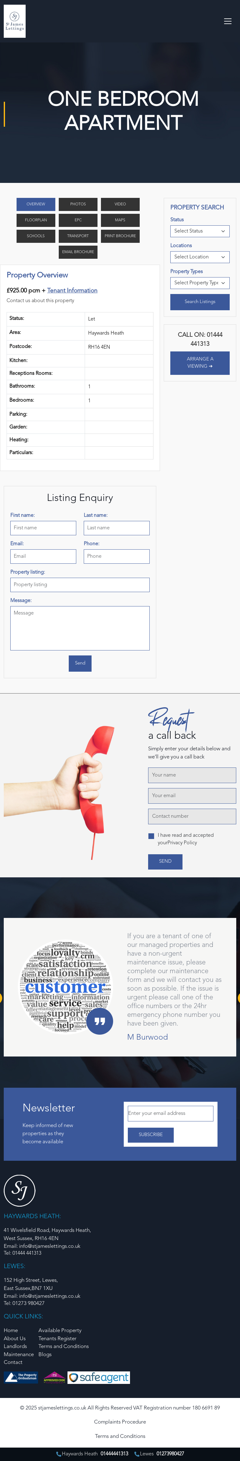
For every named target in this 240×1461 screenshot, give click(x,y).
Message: (21, 600)
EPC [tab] (78, 220)
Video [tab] (120, 204)
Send (80, 663)
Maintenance (19, 1354)
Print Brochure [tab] (120, 236)
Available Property (60, 1330)
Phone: (91, 544)
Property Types (186, 271)
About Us (15, 1338)
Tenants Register (57, 1338)
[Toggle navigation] (227, 21)
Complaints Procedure (120, 1422)
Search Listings (200, 302)
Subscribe (151, 1135)
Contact (13, 1362)
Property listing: (27, 572)
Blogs (45, 1354)
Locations (181, 245)
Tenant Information (72, 291)
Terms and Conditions (63, 1346)
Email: (17, 544)
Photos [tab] (78, 204)
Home (11, 1330)
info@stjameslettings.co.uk (49, 1296)
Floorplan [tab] (36, 220)
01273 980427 (28, 1303)
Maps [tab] (120, 220)
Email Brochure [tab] (78, 252)
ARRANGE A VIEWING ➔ (200, 363)
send (165, 861)
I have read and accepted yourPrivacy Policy (186, 839)
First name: (22, 515)
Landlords (15, 1346)
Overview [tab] (36, 204)
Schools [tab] (36, 236)
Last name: (96, 515)
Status (177, 220)
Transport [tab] (78, 236)
